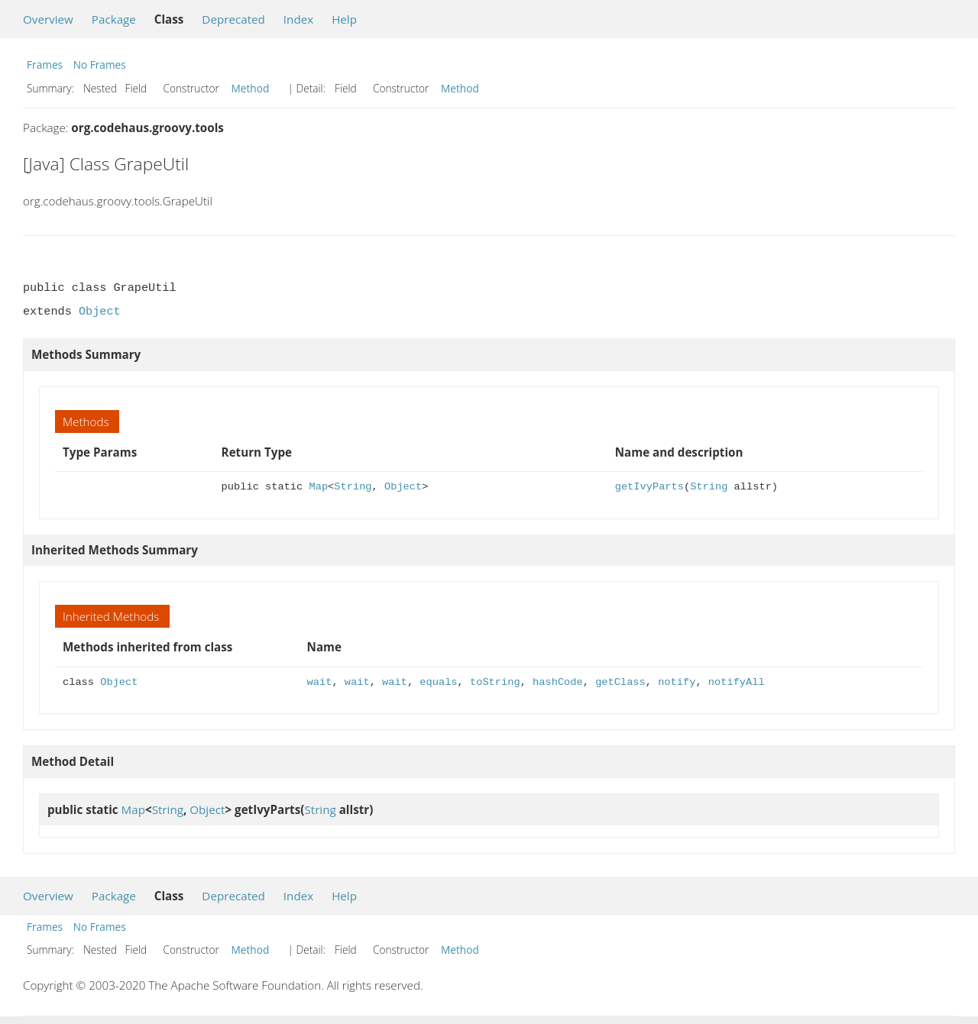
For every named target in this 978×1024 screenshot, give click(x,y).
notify (676, 682)
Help (344, 19)
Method (251, 88)
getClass (620, 682)
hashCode (558, 682)
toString (495, 682)
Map (319, 487)
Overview (48, 19)
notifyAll (736, 682)
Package (114, 19)
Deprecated (233, 19)
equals (438, 682)
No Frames (99, 64)
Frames (45, 64)
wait (319, 682)
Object (100, 311)
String (352, 487)
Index (298, 19)
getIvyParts (649, 487)
